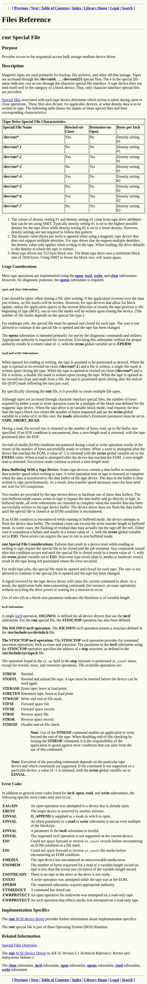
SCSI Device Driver (27, 953)
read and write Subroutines (20, 353)
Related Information (21, 936)
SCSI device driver (26, 919)
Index (76, 8)
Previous (21, 8)
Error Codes (12, 784)
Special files (11, 100)
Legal (114, 8)
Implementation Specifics (25, 910)
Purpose (9, 47)
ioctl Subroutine (12, 607)
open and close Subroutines (20, 289)
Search (127, 8)
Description (13, 65)
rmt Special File (21, 37)
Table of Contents (55, 8)
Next (34, 8)
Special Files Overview (19, 945)
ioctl (18, 616)
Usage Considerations (19, 267)
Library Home (95, 8)
